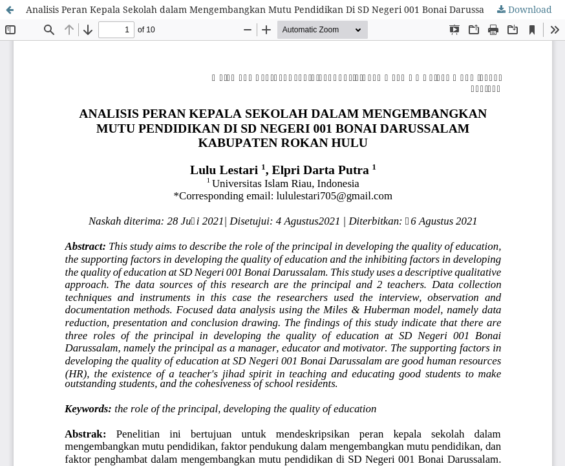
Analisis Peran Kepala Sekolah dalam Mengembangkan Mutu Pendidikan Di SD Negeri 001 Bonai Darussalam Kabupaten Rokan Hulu (295, 9)
